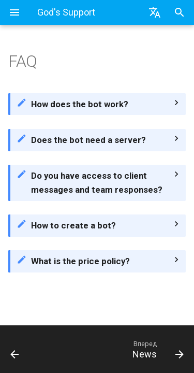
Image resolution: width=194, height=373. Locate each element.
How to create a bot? (73, 225)
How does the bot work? (79, 104)
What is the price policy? (80, 261)
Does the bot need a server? (88, 140)
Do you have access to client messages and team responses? (96, 182)
